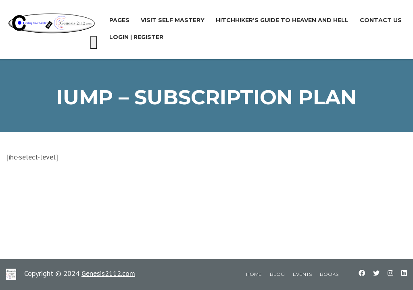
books (329, 274)
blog (277, 274)
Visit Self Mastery (172, 20)
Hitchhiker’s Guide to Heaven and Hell (282, 20)
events (302, 274)
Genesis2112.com (108, 273)
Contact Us (381, 20)
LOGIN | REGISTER (136, 37)
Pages (119, 20)
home (254, 274)
